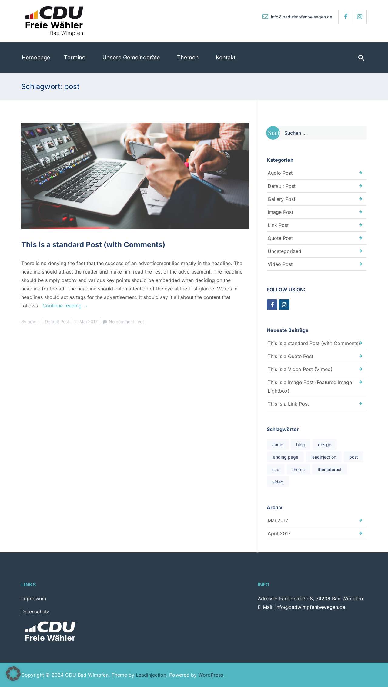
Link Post (278, 225)
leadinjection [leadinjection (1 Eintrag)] (323, 457)
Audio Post (280, 173)
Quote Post (280, 238)
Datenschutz (35, 612)
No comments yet (126, 321)
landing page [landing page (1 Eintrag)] (285, 457)
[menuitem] (36, 57)
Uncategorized (284, 251)
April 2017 (279, 533)
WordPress (210, 675)
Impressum (33, 599)
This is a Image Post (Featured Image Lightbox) (310, 386)
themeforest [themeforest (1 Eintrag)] (330, 469)
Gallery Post (281, 199)
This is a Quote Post (290, 356)
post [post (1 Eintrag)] (353, 457)
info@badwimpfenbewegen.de (297, 16)
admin (34, 321)
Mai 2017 (278, 520)
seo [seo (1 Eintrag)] (275, 469)
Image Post (280, 212)
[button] (13, 673)
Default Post (57, 321)
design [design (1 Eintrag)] (324, 444)
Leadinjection (151, 675)
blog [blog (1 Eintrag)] (300, 444)
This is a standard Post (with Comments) (93, 244)
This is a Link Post (288, 404)
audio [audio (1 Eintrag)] (277, 444)
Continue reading (65, 306)
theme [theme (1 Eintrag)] (298, 469)
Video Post (280, 264)
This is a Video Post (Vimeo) (300, 369)
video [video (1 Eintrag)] (277, 481)
